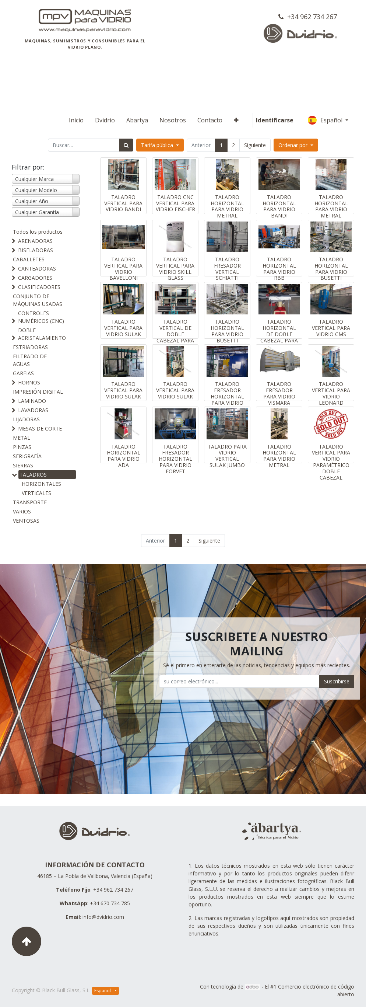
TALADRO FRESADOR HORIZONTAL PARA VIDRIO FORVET (227, 396)
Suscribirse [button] (336, 681)
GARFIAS (23, 373)
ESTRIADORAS (30, 347)
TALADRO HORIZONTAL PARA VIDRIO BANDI (279, 206)
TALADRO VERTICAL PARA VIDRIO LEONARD (331, 393)
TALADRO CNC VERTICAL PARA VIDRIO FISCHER (175, 203)
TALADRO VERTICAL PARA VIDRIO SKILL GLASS (175, 268)
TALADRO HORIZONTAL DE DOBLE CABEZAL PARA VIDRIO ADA (279, 334)
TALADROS (33, 474)
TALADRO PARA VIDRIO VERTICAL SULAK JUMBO (227, 455)
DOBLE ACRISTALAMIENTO (42, 334)
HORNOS (29, 382)
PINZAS (22, 446)
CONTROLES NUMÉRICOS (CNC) (41, 317)
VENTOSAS (26, 520)
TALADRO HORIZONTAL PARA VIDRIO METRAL (227, 206)
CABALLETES (29, 259)
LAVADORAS (33, 410)
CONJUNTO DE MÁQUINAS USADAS (37, 300)
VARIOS (22, 511)
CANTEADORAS (37, 268)
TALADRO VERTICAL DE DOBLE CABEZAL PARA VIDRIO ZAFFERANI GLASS (175, 340)
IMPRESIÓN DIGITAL (38, 391)
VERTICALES (36, 492)
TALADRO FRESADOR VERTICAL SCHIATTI (227, 268)
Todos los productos (38, 231)
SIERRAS (23, 465)
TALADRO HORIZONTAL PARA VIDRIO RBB (279, 268)
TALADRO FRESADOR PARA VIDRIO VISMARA (279, 393)
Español (326, 120)
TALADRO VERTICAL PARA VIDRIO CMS (331, 328)
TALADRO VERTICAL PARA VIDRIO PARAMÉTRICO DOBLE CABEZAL (331, 462)
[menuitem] (76, 120)
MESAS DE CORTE (40, 428)
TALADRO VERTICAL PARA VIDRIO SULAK (123, 328)
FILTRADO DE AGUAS (30, 360)
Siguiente (255, 145)
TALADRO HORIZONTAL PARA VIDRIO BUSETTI (331, 268)
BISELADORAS (35, 250)
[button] (236, 120)
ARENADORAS (35, 240)
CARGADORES (35, 277)
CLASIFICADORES (39, 286)
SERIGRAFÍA (27, 456)
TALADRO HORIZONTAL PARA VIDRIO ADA (123, 455)
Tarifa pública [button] (158, 145)
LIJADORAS (26, 419)
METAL (21, 437)
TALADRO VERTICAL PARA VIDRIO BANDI (123, 203)
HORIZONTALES (41, 483)
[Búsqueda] (126, 145)
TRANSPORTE (30, 502)
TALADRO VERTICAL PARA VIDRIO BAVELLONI (123, 268)
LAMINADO (32, 400)
